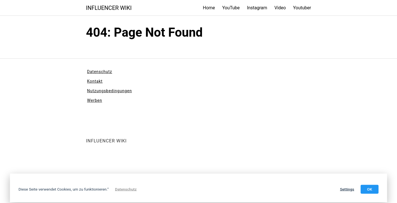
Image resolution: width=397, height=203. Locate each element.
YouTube (231, 7)
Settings (347, 189)
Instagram (257, 7)
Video (280, 7)
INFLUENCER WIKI (109, 8)
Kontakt (95, 81)
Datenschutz (99, 71)
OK (369, 189)
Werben (94, 100)
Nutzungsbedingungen (109, 91)
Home (209, 7)
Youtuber (302, 7)
